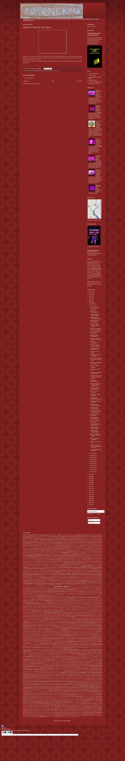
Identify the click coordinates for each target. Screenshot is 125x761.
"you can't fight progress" (43, 535)
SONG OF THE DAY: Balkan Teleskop (95, 315)
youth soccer (66, 716)
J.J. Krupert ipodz (29, 603)
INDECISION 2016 (96, 600)
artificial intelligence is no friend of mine (47, 545)
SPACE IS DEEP (96, 669)
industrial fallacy (26, 602)
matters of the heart (95, 619)
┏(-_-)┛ (62, 535)
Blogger (68, 720)
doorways (46, 571)
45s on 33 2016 (76, 538)
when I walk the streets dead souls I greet (92, 708)
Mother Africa (74, 624)
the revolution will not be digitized (90, 690)
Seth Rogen (25, 662)
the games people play (88, 684)
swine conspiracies (87, 677)
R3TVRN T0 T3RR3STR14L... (94, 381)
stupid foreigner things (49, 674)
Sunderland (63, 675)
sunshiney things (71, 675)
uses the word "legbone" (93, 702)
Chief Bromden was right (54, 559)
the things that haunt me (66, 691)
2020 (90, 474)
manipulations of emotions (38, 619)
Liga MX (73, 613)
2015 (90, 484)
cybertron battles (86, 565)
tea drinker (35, 679)
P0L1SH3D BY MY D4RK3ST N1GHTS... (95, 405)
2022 (90, 300)
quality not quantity (67, 644)
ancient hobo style (93, 542)
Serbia (80, 660)
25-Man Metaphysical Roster (29, 538)
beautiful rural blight (72, 548)
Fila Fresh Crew (63, 580)
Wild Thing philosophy (34, 710)
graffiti (70, 589)
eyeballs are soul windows (68, 577)
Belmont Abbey (57, 549)
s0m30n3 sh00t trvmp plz (65, 655)
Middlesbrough (32, 622)
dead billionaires (54, 567)
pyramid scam (56, 644)
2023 (90, 298)
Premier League (82, 641)
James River (50, 603)
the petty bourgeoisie (43, 690)
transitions (69, 699)
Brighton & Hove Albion (51, 554)
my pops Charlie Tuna (76, 627)
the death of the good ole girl (95, 681)
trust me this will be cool (36, 700)
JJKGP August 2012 (97, 603)
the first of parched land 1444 (51, 684)
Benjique (71, 549)
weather (86, 706)
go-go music (59, 588)
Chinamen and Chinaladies (82, 559)
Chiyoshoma (25, 561)
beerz (32, 549)
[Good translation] (4, 732)
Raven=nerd (50, 647)
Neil (29, 629)
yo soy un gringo (66, 715)
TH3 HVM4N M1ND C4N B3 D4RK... (95, 450)
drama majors (82, 571)
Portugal (55, 641)
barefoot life (71, 546)
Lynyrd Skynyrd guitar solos (94, 616)
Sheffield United (94, 662)
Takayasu (68, 678)
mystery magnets (28, 628)
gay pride (71, 586)
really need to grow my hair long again (41, 649)
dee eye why (48, 568)
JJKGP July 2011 (28, 606)
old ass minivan (96, 632)
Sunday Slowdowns (55, 675)
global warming (51, 588)
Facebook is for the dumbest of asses (84, 577)
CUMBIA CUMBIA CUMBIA (61, 565)
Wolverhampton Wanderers (45, 712)
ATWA (93, 545)
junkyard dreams (95, 607)
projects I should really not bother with (61, 643)
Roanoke (27, 653)
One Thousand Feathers (50, 634)
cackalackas (41, 556)
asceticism (82, 545)
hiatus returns (77, 594)
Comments (91, 522)
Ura (73, 702)
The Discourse (26, 682)
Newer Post (26, 81)
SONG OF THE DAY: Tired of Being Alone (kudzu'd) (98, 108)
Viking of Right (93, 703)
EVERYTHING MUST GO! (34, 577)
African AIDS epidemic (35, 540)
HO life (100, 594)
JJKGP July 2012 (37, 606)
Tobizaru (86, 696)
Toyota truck (99, 697)
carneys (98, 556)
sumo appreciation (27, 675)
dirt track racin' (45, 570)
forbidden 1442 (61, 583)
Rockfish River (34, 653)
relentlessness (34, 650)
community (60, 562)
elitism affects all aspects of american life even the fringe (81, 574)
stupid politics (75, 674)
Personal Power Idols (69, 637)
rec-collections (65, 649)
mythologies (46, 628)
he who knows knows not (80, 592)
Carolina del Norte (26, 558)
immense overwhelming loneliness (73, 600)
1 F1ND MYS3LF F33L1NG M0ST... (94, 431)
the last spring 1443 (37, 688)
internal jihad (49, 602)
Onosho (80, 634)
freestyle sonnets (54, 584)
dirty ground (77, 570)
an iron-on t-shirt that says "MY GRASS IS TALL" (75, 542)
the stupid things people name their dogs (50, 691)
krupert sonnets (26, 610)
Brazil (43, 554)
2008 (90, 498)
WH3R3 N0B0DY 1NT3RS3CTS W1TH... (96, 318)
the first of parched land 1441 (81, 683)
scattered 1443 (79, 657)
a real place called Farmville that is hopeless (57, 539)
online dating (74, 634)
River (89, 652)
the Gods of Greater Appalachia (31, 685)
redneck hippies (92, 649)
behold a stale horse (41, 549)
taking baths (80, 678)
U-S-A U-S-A (77, 700)
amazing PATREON (85, 19)
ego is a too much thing (46, 574)
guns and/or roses (73, 591)
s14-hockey (44, 656)
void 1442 (45, 705)
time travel (68, 696)
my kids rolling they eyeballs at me (36, 626)
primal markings (92, 641)
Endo (34, 576)
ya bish (46, 715)
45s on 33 (58, 538)
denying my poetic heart (82, 568)
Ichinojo (41, 600)
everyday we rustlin (79, 576)
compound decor (68, 562)
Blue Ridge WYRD (40, 552)
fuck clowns (86, 584)
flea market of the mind (93, 580)
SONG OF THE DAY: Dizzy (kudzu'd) (98, 157)
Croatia (39, 565)
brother (59, 554)
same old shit (89, 656)
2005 (90, 504)
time (52, 70)
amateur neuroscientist (28, 542)
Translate (97, 513)
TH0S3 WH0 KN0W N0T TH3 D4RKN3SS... (95, 411)
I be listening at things (80, 597)
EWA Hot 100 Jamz (45, 577)
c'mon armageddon (31, 557)
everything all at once (89, 576)
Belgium (50, 549)
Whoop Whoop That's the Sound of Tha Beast (81, 709)
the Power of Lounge (61, 690)
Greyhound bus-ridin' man (41, 591)
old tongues (29, 634)
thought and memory (92, 694)
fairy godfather (25, 579)
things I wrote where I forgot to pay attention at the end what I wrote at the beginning (46, 694)
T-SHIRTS (46, 678)
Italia (101, 602)
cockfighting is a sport (39, 562)
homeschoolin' (53, 596)
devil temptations (93, 568)
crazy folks (98, 564)
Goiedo (93, 588)
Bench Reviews (65, 549)
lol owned (30, 616)
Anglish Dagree (39, 543)
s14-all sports (74, 655)
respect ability (34, 652)
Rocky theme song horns (43, 653)
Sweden (80, 677)
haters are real (59, 592)
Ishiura (97, 602)
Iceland (36, 600)
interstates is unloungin (77, 602)
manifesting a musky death (95, 618)
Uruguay (78, 702)
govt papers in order (61, 589)
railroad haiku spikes (84, 644)
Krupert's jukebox (47, 70)
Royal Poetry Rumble (34, 655)
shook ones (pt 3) (61, 663)
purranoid (49, 644)
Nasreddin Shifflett (63, 628)
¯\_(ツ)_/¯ (54, 535)
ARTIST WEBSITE (27, 20)
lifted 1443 (66, 613)
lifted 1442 (59, 613)
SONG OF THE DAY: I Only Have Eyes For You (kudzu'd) (99, 142)
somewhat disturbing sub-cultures (52, 669)
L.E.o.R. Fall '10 (73, 610)
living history (80, 615)
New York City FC (72, 629)
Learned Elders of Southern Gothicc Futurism (85, 612)
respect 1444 (97, 650)
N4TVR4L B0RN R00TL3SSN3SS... (95, 418)
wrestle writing (59, 713)
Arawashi (99, 543)
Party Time (58, 635)
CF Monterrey (78, 558)
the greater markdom (43, 685)
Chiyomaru (92, 559)
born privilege (73, 552)
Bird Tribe (44, 551)
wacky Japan (72, 705)
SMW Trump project (33, 668)
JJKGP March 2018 (87, 606)
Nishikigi (42, 631)
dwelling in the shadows (72, 573)
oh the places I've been (60, 632)
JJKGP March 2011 (77, 606)
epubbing (50, 576)
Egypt (55, 574)
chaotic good (95, 558)
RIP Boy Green (83, 652)
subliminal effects (85, 674)
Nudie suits (27, 632)
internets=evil (67, 602)
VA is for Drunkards (42, 703)
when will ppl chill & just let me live (32, 709)
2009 (90, 496)
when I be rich (77, 708)
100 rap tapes (77, 535)
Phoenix (94, 637)
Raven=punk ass (59, 647)
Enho (46, 576)
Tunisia (49, 700)
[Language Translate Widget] (96, 511)
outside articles (31, 635)
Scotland (41, 659)
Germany (25, 588)
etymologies (66, 576)
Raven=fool (35, 647)
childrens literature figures (68, 559)
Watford (43, 706)
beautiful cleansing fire (59, 548)
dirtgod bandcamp (93, 80)
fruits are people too (71, 584)
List (29, 615)
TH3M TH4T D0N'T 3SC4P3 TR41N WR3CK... (94, 325)
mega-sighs (25, 621)
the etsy (58, 682)
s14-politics (56, 656)
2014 (90, 486)
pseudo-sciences (76, 643)
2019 (90, 476)
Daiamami (96, 565)
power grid (61, 641)
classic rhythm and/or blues (76, 561)
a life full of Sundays (39, 539)
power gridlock (71, 641)
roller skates (92, 653)
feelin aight (85, 579)
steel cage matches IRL (88, 671)
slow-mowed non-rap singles (59, 666)
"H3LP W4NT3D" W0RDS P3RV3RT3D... (96, 373)
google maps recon (36, 589)
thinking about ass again (82, 694)
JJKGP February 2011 (54, 605)
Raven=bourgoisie (27, 647)
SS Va (62, 671)
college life (48, 562)
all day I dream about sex (65, 540)
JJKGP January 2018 (88, 605)
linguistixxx (25, 615)
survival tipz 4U (35, 677)
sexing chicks (72, 662)
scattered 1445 (97, 657)
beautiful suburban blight (84, 548)
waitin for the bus (80, 705)
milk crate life (52, 622)
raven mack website (93, 73)
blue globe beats (92, 551)
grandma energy (79, 589)
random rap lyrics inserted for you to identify (63, 646)
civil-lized (59, 561)
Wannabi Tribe (25, 706)
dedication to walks (37, 568)
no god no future (65, 631)
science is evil (34, 659)
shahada (79, 662)
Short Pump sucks (70, 663)
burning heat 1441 (39, 555)
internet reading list (58, 602)
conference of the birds (92, 562)
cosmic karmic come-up (40, 564)
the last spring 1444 (49, 688)
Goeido (89, 588)
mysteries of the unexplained (96, 626)
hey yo (65, 594)
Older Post (79, 81)
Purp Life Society (34, 644)
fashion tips (49, 579)
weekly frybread (94, 706)
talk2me (85, 678)
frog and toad (63, 584)
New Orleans (56, 629)
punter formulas (26, 644)
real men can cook (98, 647)
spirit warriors (30, 671)
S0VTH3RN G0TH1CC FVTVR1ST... (95, 332)
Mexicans (25, 622)
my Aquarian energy (73, 625)
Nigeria (30, 631)
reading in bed (67, 647)
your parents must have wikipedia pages (54, 716)
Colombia (54, 562)
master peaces (59, 619)
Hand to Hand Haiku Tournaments (30, 592)
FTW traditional (80, 584)
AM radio (99, 540)
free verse (46, 584)
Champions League (86, 558)
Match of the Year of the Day (70, 619)
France (87, 583)
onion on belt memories (62, 634)
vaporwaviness (66, 703)
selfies (48, 660)
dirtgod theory (64, 570)
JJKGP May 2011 (26, 607)
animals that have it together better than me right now (57, 543)
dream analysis (91, 571)
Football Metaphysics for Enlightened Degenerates (88, 581)
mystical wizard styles (38, 628)
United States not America (51, 702)
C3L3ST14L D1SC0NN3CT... (94, 311)
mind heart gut (60, 622)
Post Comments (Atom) (34, 83)
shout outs (91, 663)
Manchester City (75, 618)
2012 (90, 490)
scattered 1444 (89, 657)
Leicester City (27, 613)
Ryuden (57, 655)
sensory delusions (62, 660)
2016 (90, 482)
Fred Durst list (26, 584)
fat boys (55, 579)
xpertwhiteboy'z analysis (87, 713)
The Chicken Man (68, 681)
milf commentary (45, 622)
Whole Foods (58, 709)
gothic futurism (50, 589)
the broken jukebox (46, 681)
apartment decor (81, 543)
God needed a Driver (73, 588)
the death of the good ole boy (82, 681)
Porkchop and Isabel (40, 641)
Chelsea (37, 559)
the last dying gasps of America (86, 686)
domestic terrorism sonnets (36, 571)
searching (78, 659)
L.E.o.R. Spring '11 (84, 610)
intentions (42, 602)
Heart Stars (43, 594)
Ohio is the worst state (73, 632)
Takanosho (63, 678)
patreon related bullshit (67, 635)
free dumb (39, 584)
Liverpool (54, 615)
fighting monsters (53, 580)
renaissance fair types (42, 650)
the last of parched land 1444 (75, 687)
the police (50, 690)
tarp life (96, 678)
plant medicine (87, 638)
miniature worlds (70, 622)
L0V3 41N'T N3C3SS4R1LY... (94, 342)
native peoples (71, 628)
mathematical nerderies (83, 619)
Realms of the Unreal (55, 649)
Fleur (100, 580)
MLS (96, 622)
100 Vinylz (85, 535)
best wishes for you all (79, 549)
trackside (46, 699)
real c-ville (75, 647)
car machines (85, 557)
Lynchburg (85, 616)
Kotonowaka (88, 609)
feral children (33, 580)
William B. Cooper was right (61, 710)
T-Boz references (39, 678)
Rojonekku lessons (65, 653)
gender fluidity (77, 586)
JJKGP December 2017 (42, 605)
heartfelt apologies (50, 594)
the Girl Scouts (99, 684)
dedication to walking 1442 (89, 567)
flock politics (26, 581)
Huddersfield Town (26, 597)
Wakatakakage (88, 705)
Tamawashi (90, 678)
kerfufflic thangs (55, 609)
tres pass (28, 700)
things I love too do (87, 693)
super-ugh (80, 675)
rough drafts (25, 655)
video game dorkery (83, 703)
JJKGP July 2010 (98, 605)
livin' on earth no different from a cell (66, 615)
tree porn (100, 699)
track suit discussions (37, 699)
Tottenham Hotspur (79, 697)
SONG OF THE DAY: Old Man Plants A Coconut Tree (95, 359)
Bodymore (57, 552)
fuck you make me (94, 584)
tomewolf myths (47, 697)
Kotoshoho (94, 609)
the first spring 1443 (76, 684)
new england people (47, 629)
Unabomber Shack (85, 700)
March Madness (49, 619)
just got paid (33, 609)
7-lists (100, 538)
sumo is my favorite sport (41, 675)
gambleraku (58, 586)
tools (62, 697)
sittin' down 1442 (70, 665)
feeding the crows (77, 579)
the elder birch (44, 682)
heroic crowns (59, 594)
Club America (30, 562)
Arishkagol (31, 545)
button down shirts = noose (90, 555)
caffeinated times (55, 556)
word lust (83, 712)
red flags (74, 649)
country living (75, 564)
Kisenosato (67, 609)
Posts (90, 520)
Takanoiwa (57, 678)
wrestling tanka (69, 713)
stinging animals (28, 672)
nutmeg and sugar (35, 632)
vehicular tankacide (74, 703)
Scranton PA (57, 659)
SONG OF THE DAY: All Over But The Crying (95, 339)
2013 (90, 488)
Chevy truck (44, 559)
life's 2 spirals (43, 613)
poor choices (25, 641)
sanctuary (96, 656)
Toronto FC (72, 697)
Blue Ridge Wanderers (31, 552)
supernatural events (89, 675)
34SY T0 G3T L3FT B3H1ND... (94, 392)
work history (90, 712)
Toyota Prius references (90, 697)
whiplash (43, 709)
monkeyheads (41, 624)
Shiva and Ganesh (46, 663)
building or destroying (79, 554)
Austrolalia (98, 545)
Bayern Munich (26, 548)
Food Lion (62, 581)
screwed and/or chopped (67, 659)
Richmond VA (64, 652)
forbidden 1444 (80, 583)
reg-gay (99, 649)
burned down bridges (28, 555)
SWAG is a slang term (65, 677)
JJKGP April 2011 (76, 603)
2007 (90, 500)
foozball (42, 583)
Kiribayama (61, 609)
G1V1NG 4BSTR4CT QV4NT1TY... (95, 439)
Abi (80, 539)
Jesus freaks (58, 603)
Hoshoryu (86, 596)
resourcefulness (63, 650)
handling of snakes (43, 592)
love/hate (72, 616)
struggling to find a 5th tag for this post (91, 672)
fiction (47, 580)
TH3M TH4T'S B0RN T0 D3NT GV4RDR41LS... (96, 329)
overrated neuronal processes (43, 635)
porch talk (32, 641)
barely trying (78, 546)
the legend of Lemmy (60, 688)
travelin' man (90, 699)
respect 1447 (26, 652)
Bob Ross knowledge (49, 552)
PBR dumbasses (79, 635)
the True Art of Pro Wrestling (80, 691)
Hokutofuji (26, 596)
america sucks (39, 542)
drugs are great (56, 573)
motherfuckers (97, 624)
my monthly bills (57, 627)
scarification (52, 657)
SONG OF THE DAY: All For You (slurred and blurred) (95, 377)
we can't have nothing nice (70, 706)
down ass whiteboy (54, 571)
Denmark (73, 568)
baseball (84, 546)
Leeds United (99, 612)
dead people (62, 567)
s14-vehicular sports (77, 656)
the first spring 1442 (64, 684)
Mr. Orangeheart (38, 625)
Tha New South (89, 680)
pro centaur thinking (35, 643)
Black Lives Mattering (53, 551)
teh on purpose (53, 679)
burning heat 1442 (50, 555)
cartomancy (33, 558)
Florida (32, 581)
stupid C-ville (29, 674)
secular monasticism (94, 659)
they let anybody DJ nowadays (42, 693)
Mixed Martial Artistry (87, 622)
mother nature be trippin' (86, 624)
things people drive (70, 694)
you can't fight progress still (97, 715)
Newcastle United (89, 629)
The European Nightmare (67, 682)
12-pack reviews (94, 535)
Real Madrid (91, 647)
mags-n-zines (55, 618)
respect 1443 (88, 650)
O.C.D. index (43, 632)
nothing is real (98, 631)
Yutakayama (72, 716)
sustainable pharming (55, 677)
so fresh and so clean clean (45, 668)
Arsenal (36, 545)
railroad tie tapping (97, 644)
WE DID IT (81, 706)
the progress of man (75, 690)
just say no (39, 609)
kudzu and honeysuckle (53, 611)
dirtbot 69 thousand (54, 570)
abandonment (73, 539)
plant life (80, 638)
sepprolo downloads (72, 660)
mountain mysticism (27, 625)
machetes (30, 618)
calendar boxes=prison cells (67, 557)
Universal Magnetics (65, 702)
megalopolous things (34, 621)
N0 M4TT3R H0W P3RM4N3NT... (94, 336)
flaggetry (84, 580)
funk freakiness (27, 586)
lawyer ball (33, 612)
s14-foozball (36, 656)
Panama (53, 635)
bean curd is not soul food (40, 548)
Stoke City (34, 672)
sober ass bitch (66, 668)
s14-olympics (49, 656)
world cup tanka (29, 713)
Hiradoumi (96, 594)
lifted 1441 (51, 613)
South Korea (80, 669)
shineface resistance (35, 663)
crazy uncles (25, 565)
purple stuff (42, 644)
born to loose (80, 552)
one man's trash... (37, 634)
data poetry (47, 567)
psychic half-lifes (85, 643)
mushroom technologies (49, 625)
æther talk (96, 539)
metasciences (86, 621)
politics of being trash (84, 640)
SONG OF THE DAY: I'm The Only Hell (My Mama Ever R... (95, 385)
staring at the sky (70, 671)
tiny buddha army (78, 696)
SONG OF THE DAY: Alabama (95, 366)
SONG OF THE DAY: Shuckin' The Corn (95, 345)
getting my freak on (33, 588)
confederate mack (80, 562)
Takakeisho (52, 678)
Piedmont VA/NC (36, 638)
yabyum (50, 715)
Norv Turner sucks (84, 631)
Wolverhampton (36, 712)
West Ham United (56, 708)
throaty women (31, 696)
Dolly (100, 570)
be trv (31, 548)
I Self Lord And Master (68, 599)
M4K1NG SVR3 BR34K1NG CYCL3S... (96, 398)
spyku (51, 671)
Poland (76, 640)
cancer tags (78, 556)
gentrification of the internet (88, 586)
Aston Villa (88, 545)
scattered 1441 (61, 657)
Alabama (43, 540)
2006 (90, 502)
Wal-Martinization (96, 705)
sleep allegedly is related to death (94, 665)
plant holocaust (72, 638)
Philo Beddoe (82, 637)
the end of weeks (52, 682)
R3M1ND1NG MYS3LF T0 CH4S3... (95, 355)
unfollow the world (94, 700)
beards (50, 548)
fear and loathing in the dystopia (65, 579)
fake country (33, 579)
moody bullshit (49, 624)
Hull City (33, 597)
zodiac (77, 716)
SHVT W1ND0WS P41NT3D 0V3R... (94, 408)
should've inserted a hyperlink (81, 663)
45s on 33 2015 (67, 537)
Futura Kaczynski (35, 586)
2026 (90, 292)
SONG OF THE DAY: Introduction (95, 308)
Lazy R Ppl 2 (40, 612)
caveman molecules (42, 558)
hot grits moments (92, 596)
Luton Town (79, 616)
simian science (98, 663)
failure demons (97, 577)
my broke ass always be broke (86, 625)
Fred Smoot (33, 584)
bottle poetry (28, 554)
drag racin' (74, 571)
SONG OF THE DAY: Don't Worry (95, 421)
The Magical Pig (79, 688)
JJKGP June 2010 (47, 606)
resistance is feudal (53, 650)
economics (41, 70)
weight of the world (31, 708)
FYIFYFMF (42, 586)
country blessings (65, 564)
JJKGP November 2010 (48, 607)
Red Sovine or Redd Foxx (83, 649)
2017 (90, 480)
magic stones (46, 618)
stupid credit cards (39, 674)
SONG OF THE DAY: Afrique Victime (95, 428)
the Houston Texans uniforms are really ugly (59, 685)
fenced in (26, 580)
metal (79, 621)
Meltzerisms (53, 621)
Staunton (80, 671)
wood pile (78, 712)
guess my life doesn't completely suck (58, 591)
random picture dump (46, 646)
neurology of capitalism (36, 629)
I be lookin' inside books (92, 597)
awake (24, 546)
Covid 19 (83, 564)
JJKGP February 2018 (65, 605)
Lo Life (97, 615)
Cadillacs (48, 556)
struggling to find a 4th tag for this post (69, 672)
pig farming (45, 638)
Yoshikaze (74, 715)
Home (52, 81)
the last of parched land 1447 (91, 687)
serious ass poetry (95, 660)
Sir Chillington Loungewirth (48, 665)
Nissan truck (48, 631)
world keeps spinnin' (49, 713)
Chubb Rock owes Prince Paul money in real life (45, 561)
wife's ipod (94, 709)
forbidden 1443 (70, 583)
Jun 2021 (92, 461)
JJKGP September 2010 (84, 607)
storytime (40, 672)
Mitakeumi (79, 622)
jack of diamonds (41, 603)
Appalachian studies (91, 543)
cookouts (100, 562)
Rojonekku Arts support (55, 653)
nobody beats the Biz (75, 631)
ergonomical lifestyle (58, 576)
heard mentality (35, 594)
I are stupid (60, 597)
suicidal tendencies (95, 674)
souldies (74, 669)
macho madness (37, 618)
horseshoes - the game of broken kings (74, 596)
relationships (26, 650)
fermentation (41, 580)
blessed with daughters (83, 551)
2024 (90, 296)
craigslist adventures (90, 564)
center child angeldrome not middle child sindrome (63, 558)
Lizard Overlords (89, 615)
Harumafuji (52, 592)
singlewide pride (38, 665)
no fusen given (56, 631)
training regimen (53, 699)
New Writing (63, 629)
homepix (41, 596)
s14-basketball (81, 655)
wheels (69, 708)
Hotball (99, 596)
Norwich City (91, 631)
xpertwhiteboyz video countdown (36, 715)
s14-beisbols (90, 655)
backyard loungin (62, 546)
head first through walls (92, 592)
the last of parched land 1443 (58, 687)
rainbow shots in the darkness (33, 646)
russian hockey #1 (50, 655)
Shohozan (54, 663)
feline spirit (99, 579)
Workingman (99, 712)
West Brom (39, 708)
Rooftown (99, 653)
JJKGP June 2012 (67, 606)
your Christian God (40, 716)
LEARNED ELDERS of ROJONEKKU (66, 612)
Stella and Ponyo (98, 671)
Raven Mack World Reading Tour (93, 646)
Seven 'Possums (51, 662)
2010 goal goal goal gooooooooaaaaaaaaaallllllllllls (90, 536)
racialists (75, 644)
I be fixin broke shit (69, 597)
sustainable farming (45, 677)
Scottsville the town (49, 659)
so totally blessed (57, 668)
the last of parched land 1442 (42, 687)
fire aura (78, 580)
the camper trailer (57, 681)
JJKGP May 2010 (96, 606)
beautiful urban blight (95, 548)
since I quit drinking (29, 665)
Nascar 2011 (54, 628)
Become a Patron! (91, 26)
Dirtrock (71, 570)
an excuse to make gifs (56, 542)
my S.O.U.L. (85, 626)
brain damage (36, 554)
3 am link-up (45, 537)
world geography (39, 713)
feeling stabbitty (92, 579)
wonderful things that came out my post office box (62, 712)
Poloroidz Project (96, 640)
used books (84, 702)
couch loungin (56, 564)
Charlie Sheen (31, 559)
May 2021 (92, 463)
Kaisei (49, 609)
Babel (34, 546)
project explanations (45, 643)
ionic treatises (88, 602)
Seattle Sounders (85, 659)
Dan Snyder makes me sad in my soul (36, 567)
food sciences (70, 581)
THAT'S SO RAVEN (34, 681)
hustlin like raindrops (51, 597)
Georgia (99, 586)
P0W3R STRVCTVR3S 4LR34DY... (95, 402)
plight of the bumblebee (54, 640)
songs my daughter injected (66, 669)
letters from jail (35, 613)
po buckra (63, 640)
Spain (24, 671)
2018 (90, 478)
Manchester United (84, 618)
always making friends (91, 540)
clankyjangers (66, 561)
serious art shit (86, 660)
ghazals (39, 588)
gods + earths (83, 588)
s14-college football (27, 656)
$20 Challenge (70, 535)
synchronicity (32, 678)
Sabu (84, 656)
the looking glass (70, 688)
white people (50, 709)
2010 (90, 494)
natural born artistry (82, 628)
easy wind (93, 573)
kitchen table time (75, 609)
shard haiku (86, 662)
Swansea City (74, 677)
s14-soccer (70, 656)
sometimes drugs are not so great (35, 669)
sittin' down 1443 (80, 665)
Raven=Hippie (43, 647)
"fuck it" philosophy (34, 70)
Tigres (59, 696)
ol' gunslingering (87, 632)
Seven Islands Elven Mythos (61, 662)
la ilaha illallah (93, 611)
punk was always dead (96, 643)
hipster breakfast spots (87, 594)
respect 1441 (71, 650)
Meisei (48, 621)
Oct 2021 (92, 453)
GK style (44, 588)
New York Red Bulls (81, 629)
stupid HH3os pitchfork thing (62, 674)
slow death (27, 666)
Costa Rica (50, 564)
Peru (77, 637)
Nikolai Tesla (36, 631)
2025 (90, 294)
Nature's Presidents (92, 628)
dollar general (93, 570)
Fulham (100, 584)
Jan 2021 (92, 471)
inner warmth (36, 602)
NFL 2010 (25, 631)
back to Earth (51, 546)
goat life (65, 588)
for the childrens (51, 583)
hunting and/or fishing (40, 597)
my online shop (92, 75)
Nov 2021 (92, 306)
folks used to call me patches (52, 581)
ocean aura (51, 632)
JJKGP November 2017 (60, 607)
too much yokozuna (56, 697)
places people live (54, 638)
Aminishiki (47, 542)
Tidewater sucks (53, 696)
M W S (24, 618)
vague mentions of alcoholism (55, 703)
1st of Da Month (51, 536)
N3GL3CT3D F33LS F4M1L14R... (94, 415)
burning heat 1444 (72, 555)
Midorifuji (38, 622)
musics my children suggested (62, 625)
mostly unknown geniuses (64, 624)
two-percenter (70, 700)
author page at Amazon (94, 83)
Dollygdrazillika (26, 571)
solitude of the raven (81, 668)
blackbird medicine (71, 551)
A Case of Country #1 (29, 539)
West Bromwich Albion (46, 708)
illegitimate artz (48, 600)
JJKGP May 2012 (36, 607)
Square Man (57, 671)
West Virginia (63, 708)
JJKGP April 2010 (67, 603)
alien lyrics (56, 540)
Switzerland (25, 678)
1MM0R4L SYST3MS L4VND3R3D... (95, 389)
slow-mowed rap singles (72, 666)
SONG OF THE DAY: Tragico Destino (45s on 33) (95, 435)
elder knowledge (61, 574)
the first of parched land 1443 (34, 684)
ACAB (84, 539)
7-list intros (95, 537)
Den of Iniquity (67, 568)
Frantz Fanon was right (96, 583)
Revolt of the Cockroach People (50, 652)
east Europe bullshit (85, 573)
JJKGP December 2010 (30, 605)
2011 (90, 492)
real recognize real (27, 649)
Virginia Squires (37, 705)
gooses (43, 589)
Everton (71, 576)
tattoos (100, 678)
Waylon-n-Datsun (50, 706)
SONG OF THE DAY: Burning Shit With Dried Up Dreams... (96, 446)
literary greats (34, 615)
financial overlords (71, 580)
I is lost (46, 599)
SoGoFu (73, 668)
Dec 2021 (92, 304)
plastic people (44, 640)
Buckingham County (67, 554)
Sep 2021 (92, 455)
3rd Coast (51, 537)
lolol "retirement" (37, 616)
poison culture (69, 640)
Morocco (55, 624)
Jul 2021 (92, 459)
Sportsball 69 (46, 671)
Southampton (87, 669)
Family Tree (40, 579)
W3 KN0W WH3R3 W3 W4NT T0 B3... (95, 425)
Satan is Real (30, 657)
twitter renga (63, 700)
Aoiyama (74, 543)
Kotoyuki (99, 609)
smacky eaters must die (84, 666)
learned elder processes (50, 612)
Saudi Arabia (38, 657)
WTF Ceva (78, 713)
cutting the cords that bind (75, 565)
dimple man (38, 570)
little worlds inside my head (44, 615)
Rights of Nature (73, 652)
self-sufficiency (42, 660)
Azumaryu (29, 546)
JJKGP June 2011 (57, 606)
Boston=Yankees (88, 552)
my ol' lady (65, 627)
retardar (40, 652)
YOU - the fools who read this (84, 715)
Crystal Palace (46, 565)
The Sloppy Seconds (36, 691)
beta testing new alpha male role (91, 549)
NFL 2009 (97, 629)
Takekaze (74, 678)
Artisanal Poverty (75, 545)
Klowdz (82, 609)
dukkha (63, 573)
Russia (42, 655)
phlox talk (89, 637)
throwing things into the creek (42, 696)
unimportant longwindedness (36, 702)
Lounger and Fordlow (63, 616)
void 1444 (59, 705)
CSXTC (52, 565)
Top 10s (66, 697)
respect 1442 (80, 650)
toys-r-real (27, 699)
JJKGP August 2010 (87, 603)
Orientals (93, 634)
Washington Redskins (34, 706)
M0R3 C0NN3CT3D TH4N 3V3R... (94, 321)
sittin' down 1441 (60, 665)
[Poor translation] (10, 732)
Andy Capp (32, 543)
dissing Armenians (85, 570)
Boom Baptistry (64, 552)
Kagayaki (44, 609)
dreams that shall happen (36, 573)
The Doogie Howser (35, 682)
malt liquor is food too (65, 618)
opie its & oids (86, 634)
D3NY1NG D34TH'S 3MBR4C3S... (94, 349)
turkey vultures (56, 700)
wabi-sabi (66, 705)
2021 (90, 302)
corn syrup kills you (29, 564)
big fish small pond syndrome (34, 551)
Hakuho (92, 591)
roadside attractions (97, 652)
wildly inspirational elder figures (47, 710)
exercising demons (56, 577)
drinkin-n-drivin (47, 573)
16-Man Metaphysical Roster (40, 536)
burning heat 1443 (61, 555)
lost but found (45, 616)
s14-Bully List (97, 655)
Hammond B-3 (98, 591)
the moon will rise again (90, 688)
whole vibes (56, 70)
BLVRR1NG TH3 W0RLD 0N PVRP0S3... (96, 363)
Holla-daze (32, 596)
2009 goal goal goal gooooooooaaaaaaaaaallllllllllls (67, 536)
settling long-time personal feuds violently (37, 662)
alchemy (49, 541)
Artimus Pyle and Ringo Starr (63, 545)
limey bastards (98, 613)
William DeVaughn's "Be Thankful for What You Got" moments (83, 710)
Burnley (81, 555)
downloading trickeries (65, 571)
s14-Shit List (62, 656)
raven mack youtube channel (95, 82)
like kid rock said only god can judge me (85, 613)
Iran (93, 602)
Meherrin (42, 621)
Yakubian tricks (57, 715)
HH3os (70, 594)
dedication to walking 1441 (74, 567)
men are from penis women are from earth (66, 621)
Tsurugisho (45, 700)
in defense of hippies (87, 600)
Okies (81, 632)
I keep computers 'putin (56, 599)
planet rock (64, 638)
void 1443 (52, 705)
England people (39, 576)
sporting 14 (37, 671)
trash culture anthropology (79, 699)
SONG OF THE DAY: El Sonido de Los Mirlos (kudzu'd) (99, 172)
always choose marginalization (78, 540)
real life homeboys (83, 647)
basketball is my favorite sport (93, 546)
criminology (33, 565)
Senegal (55, 660)
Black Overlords (63, 551)
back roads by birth (42, 546)
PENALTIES (85, 635)
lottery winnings (54, 616)
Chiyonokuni (98, 559)
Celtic (50, 558)
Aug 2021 (92, 457)
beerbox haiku (26, 549)
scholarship (25, 659)
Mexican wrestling (96, 621)
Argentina (25, 545)
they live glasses (54, 693)
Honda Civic (61, 596)
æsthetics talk (89, 539)
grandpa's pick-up (88, 589)
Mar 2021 (92, 467)
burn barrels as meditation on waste (94, 554)
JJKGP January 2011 (76, 605)
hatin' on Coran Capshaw (68, 592)
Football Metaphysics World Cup (30, 583)
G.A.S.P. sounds (50, 586)
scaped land (45, 657)
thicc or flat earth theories (64, 693)
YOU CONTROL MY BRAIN (29, 716)
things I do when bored (77, 693)
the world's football (93, 691)
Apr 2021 (92, 465)
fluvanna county (40, 581)
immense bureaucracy (59, 600)
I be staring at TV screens (36, 599)
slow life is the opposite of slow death (41, 666)
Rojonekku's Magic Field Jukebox (79, 653)
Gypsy (80, 591)
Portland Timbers (49, 641)
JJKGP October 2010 (72, 607)
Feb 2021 (92, 469)
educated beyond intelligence (32, 574)
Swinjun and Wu (96, 677)
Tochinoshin (91, 696)
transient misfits (62, 699)
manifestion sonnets (27, 619)
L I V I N (66, 610)
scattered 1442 (70, 657)
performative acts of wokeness (57, 637)
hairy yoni (86, 591)
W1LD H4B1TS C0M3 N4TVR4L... (95, 395)
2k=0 (40, 537)
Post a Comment (29, 78)
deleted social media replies (58, 568)
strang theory (55, 672)
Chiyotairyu (31, 561)
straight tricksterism (48, 672)
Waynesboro (58, 706)
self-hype (34, 660)
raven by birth (79, 646)
